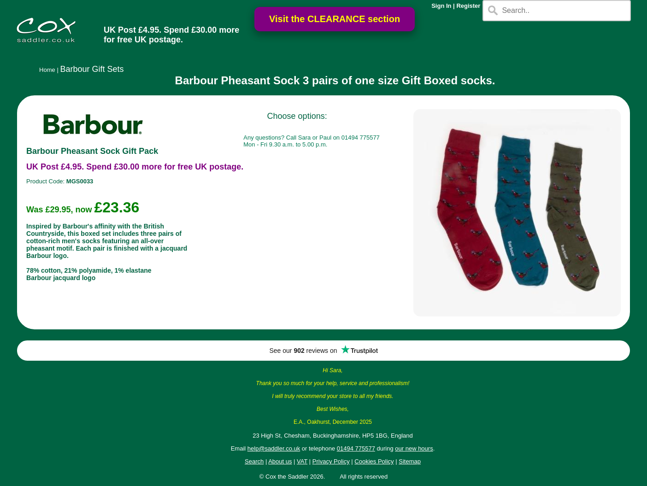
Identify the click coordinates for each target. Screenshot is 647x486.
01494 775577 (356, 448)
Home (47, 69)
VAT (302, 461)
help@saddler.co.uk (273, 448)
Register (468, 5)
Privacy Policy (331, 461)
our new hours (414, 448)
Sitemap (410, 461)
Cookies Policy (374, 461)
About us (280, 461)
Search (254, 461)
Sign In (441, 5)
